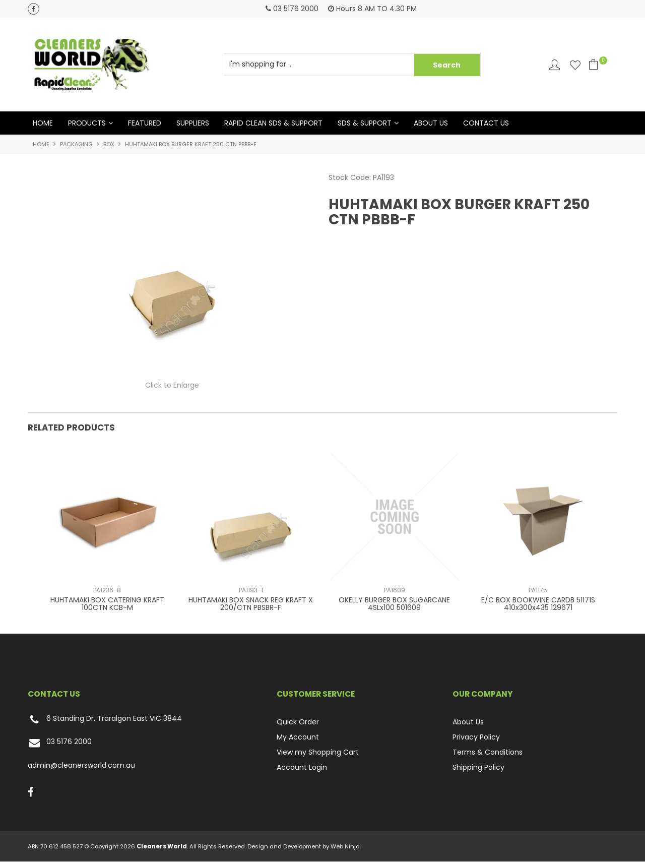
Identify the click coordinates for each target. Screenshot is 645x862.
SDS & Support (365, 123)
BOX (108, 144)
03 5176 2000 (60, 743)
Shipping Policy (478, 767)
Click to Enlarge (172, 386)
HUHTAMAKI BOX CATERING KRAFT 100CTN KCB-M (107, 603)
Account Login (302, 767)
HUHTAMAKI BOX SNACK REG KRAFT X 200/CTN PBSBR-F (250, 603)
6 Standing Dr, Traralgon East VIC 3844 (105, 719)
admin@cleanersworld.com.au (81, 765)
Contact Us (486, 123)
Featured (144, 123)
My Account (298, 737)
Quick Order (298, 722)
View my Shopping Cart (318, 752)
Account (554, 64)
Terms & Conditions (488, 752)
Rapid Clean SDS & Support (273, 123)
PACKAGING (76, 144)
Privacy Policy (476, 737)
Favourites (575, 64)
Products (87, 123)
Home (43, 123)
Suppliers (192, 123)
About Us (431, 123)
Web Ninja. (346, 847)
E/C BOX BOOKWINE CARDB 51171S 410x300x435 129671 (538, 603)
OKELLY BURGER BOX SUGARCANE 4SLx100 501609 (394, 603)
